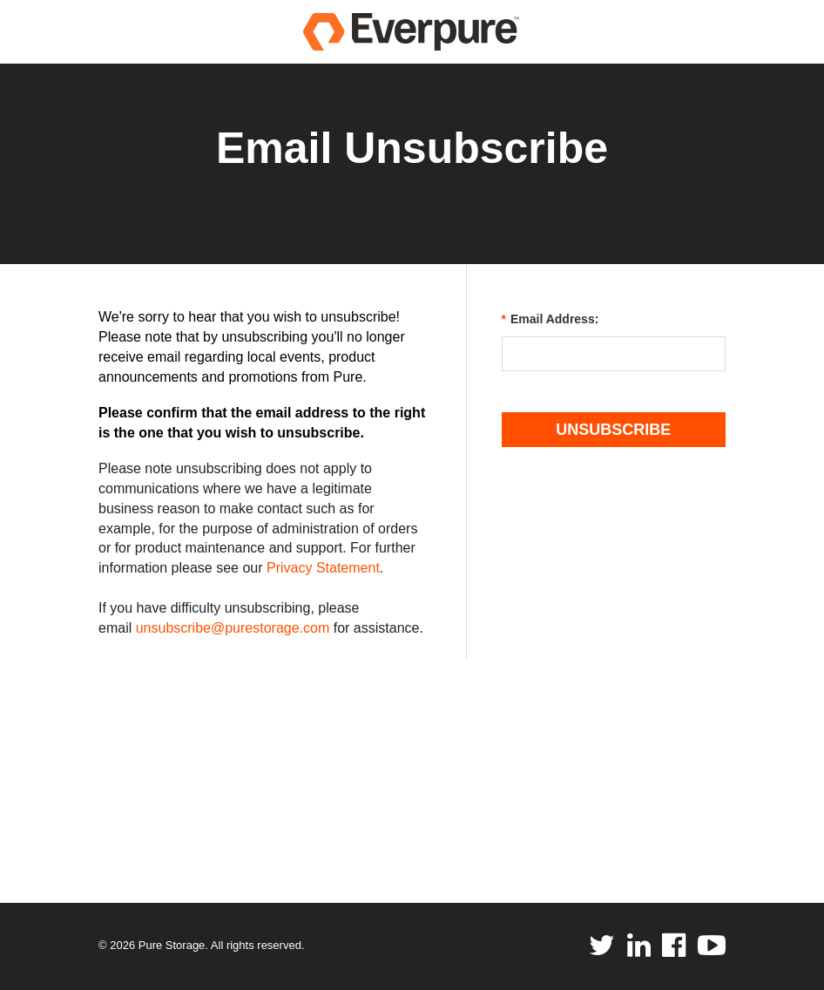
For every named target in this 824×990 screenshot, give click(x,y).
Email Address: (550, 319)
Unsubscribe (613, 429)
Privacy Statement (323, 567)
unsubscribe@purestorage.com (233, 627)
